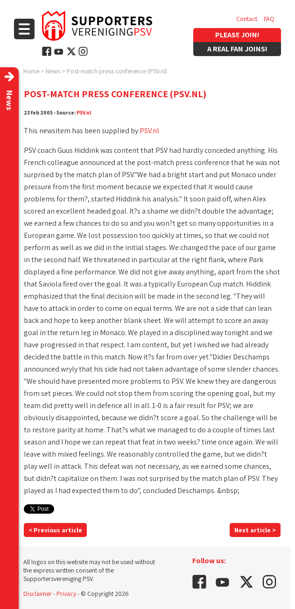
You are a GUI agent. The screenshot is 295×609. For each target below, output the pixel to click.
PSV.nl (84, 112)
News (53, 71)
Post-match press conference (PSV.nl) (117, 71)
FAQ (269, 18)
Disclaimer (37, 593)
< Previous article (55, 530)
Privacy (66, 593)
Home (31, 71)
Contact (246, 18)
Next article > (255, 530)
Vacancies (249, 37)
